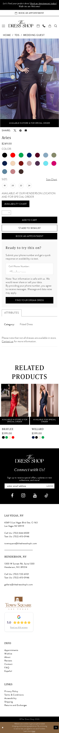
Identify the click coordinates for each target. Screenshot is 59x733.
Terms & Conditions (14, 694)
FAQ (6, 667)
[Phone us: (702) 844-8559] (44, 26)
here (33, 731)
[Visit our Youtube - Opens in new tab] (35, 495)
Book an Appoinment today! (43, 3)
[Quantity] (6, 212)
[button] (3, 25)
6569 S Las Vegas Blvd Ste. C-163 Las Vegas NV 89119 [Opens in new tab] (20, 524)
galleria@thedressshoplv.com (18, 584)
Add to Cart (29, 220)
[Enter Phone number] (28, 271)
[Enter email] (29, 486)
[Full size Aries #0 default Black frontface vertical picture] (29, 83)
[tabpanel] (29, 83)
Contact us (7, 341)
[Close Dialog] (3, 727)
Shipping (8, 701)
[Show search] (56, 26)
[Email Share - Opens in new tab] (26, 130)
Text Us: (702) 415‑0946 (16, 536)
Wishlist (8, 653)
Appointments (11, 650)
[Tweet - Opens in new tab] (15, 130)
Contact (8, 664)
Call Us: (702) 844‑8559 (16, 533)
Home (7, 35)
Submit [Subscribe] (49, 486)
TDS (17, 35)
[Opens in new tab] (18, 603)
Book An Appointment (29, 236)
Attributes (11, 313)
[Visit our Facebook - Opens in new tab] (12, 495)
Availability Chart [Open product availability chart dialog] (15, 204)
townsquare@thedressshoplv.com (20, 543)
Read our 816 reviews (19, 627)
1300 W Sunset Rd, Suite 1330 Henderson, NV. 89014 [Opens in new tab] (19, 565)
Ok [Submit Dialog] (56, 727)
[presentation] (14, 404)
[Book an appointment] (29, 13)
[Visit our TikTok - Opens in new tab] (46, 495)
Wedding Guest (34, 35)
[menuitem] (3, 25)
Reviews (8, 660)
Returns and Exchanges (15, 705)
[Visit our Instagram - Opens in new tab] (23, 495)
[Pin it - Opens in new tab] (20, 130)
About (7, 657)
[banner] (21, 23)
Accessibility (10, 698)
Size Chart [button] (51, 179)
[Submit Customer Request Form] (29, 300)
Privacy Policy (11, 691)
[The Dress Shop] (29, 459)
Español (8, 671)
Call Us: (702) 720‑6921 (16, 574)
